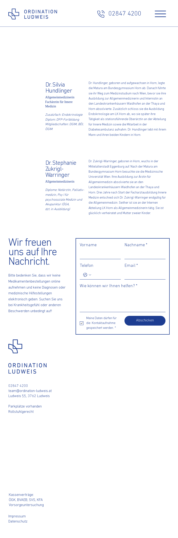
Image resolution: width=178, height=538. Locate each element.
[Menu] (160, 14)
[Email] (143, 275)
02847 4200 (18, 386)
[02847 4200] (118, 14)
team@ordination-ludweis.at (30, 391)
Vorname (88, 245)
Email (131, 266)
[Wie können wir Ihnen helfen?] (122, 301)
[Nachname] (143, 254)
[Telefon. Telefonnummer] (105, 275)
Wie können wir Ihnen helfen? (108, 286)
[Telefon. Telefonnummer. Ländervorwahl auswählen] (87, 275)
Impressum (17, 516)
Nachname (135, 245)
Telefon (86, 266)
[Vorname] (99, 254)
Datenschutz (17, 521)
